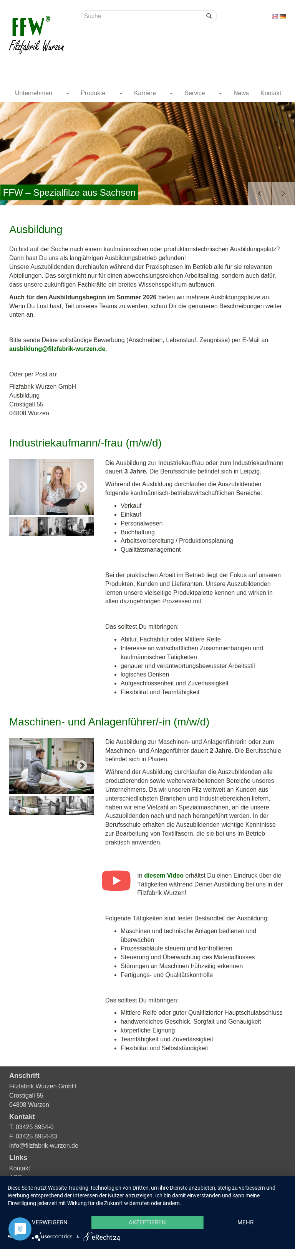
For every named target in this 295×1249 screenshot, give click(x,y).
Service (195, 93)
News (241, 93)
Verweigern (50, 1222)
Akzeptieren (147, 1222)
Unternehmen (34, 93)
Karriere (145, 93)
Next (82, 487)
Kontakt (270, 93)
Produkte (94, 93)
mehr (245, 1222)
